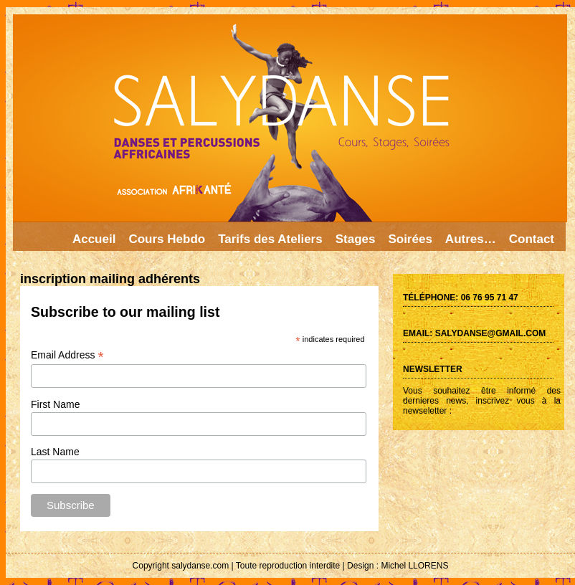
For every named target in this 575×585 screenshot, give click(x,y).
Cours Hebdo (166, 239)
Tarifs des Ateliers (270, 239)
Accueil (93, 239)
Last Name (55, 451)
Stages (356, 239)
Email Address (67, 355)
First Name (55, 404)
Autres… (470, 239)
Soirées (410, 239)
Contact (531, 239)
